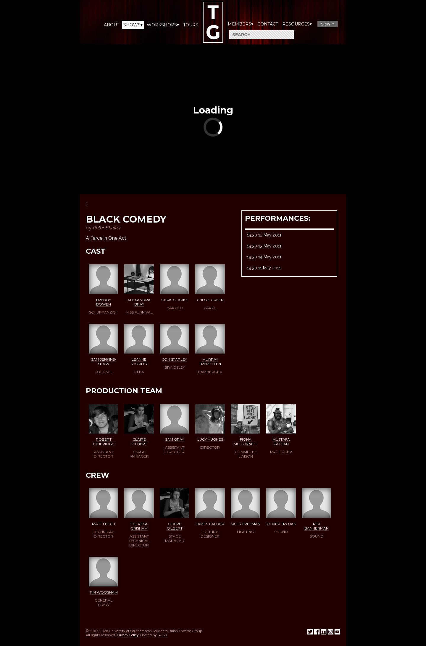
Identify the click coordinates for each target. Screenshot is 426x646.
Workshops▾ (163, 25)
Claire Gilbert (139, 441)
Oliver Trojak (281, 524)
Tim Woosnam (104, 592)
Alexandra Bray (139, 302)
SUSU (162, 635)
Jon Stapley (174, 359)
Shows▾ (133, 25)
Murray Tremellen (210, 361)
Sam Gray (174, 439)
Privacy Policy (127, 635)
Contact (267, 24)
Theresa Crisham (139, 526)
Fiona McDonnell (246, 441)
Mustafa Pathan (281, 441)
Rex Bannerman (316, 526)
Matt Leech (103, 524)
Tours (190, 25)
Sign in (327, 24)
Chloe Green (210, 300)
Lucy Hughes (210, 439)
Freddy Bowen (103, 302)
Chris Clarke (174, 300)
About (111, 25)
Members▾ (240, 24)
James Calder (210, 524)
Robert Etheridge (103, 441)
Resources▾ (297, 24)
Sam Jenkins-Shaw (103, 361)
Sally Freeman (245, 524)
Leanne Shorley (139, 361)
